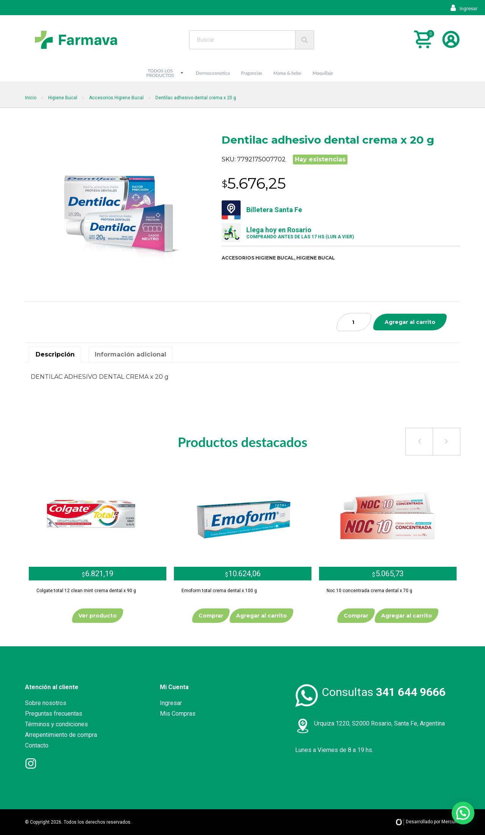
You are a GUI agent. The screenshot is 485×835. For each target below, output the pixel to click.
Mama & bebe (288, 73)
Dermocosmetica (213, 73)
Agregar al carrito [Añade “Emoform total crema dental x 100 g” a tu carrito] (261, 615)
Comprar (211, 615)
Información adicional (130, 354)
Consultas (384, 692)
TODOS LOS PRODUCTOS (160, 73)
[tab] (55, 355)
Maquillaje (323, 73)
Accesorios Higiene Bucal (116, 97)
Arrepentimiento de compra (61, 734)
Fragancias (251, 73)
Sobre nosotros (45, 703)
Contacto (36, 745)
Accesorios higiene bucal (258, 258)
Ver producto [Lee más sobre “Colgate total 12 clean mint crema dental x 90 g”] (97, 615)
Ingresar (464, 8)
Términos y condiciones (56, 724)
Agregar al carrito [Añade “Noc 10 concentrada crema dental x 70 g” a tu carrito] (406, 615)
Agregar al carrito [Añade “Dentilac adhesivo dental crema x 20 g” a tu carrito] (410, 322)
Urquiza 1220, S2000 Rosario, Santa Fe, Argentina (379, 723)
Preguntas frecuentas (53, 713)
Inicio (30, 97)
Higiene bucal (315, 258)
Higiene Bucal (62, 97)
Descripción (55, 354)
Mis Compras (178, 713)
